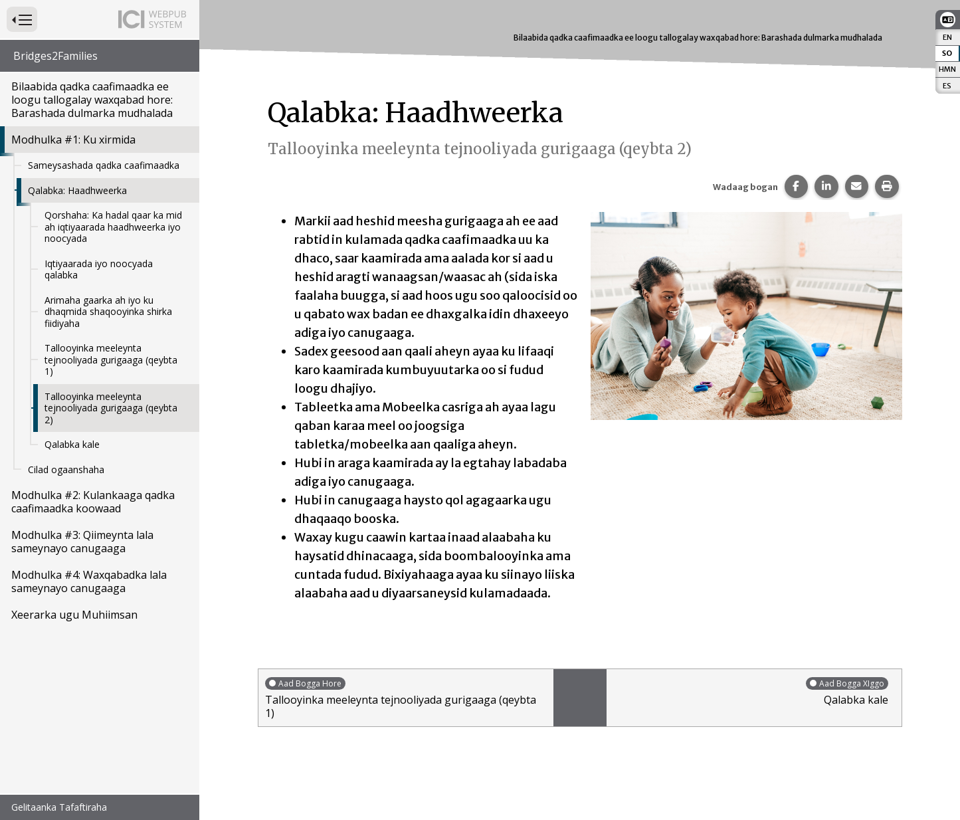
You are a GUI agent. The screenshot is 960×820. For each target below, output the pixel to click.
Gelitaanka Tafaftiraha (59, 807)
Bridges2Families (55, 56)
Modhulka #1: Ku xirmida (73, 139)
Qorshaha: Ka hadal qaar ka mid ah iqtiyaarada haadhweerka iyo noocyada (113, 227)
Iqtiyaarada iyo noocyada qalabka (99, 269)
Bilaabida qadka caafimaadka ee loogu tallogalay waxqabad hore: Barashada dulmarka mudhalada (92, 99)
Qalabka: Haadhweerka (77, 190)
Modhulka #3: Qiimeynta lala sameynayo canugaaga (82, 542)
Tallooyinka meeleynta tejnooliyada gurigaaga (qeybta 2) (111, 408)
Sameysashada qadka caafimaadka (103, 165)
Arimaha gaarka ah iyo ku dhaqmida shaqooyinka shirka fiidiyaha (108, 312)
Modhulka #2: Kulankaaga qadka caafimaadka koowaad (93, 502)
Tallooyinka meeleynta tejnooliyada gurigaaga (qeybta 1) (111, 359)
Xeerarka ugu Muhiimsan (74, 614)
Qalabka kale (72, 444)
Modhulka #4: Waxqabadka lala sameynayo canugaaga (89, 581)
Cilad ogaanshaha (66, 469)
